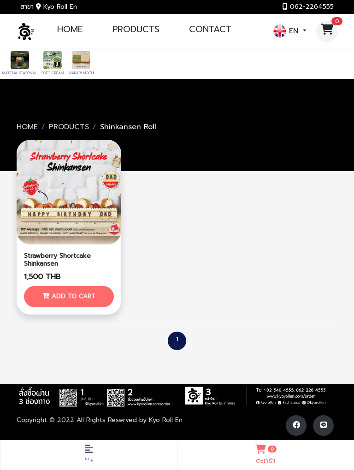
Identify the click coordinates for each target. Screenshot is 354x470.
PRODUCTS (135, 29)
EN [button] (287, 31)
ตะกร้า (265, 453)
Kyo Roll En (166, 420)
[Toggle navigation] (88, 455)
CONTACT (210, 29)
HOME (70, 29)
